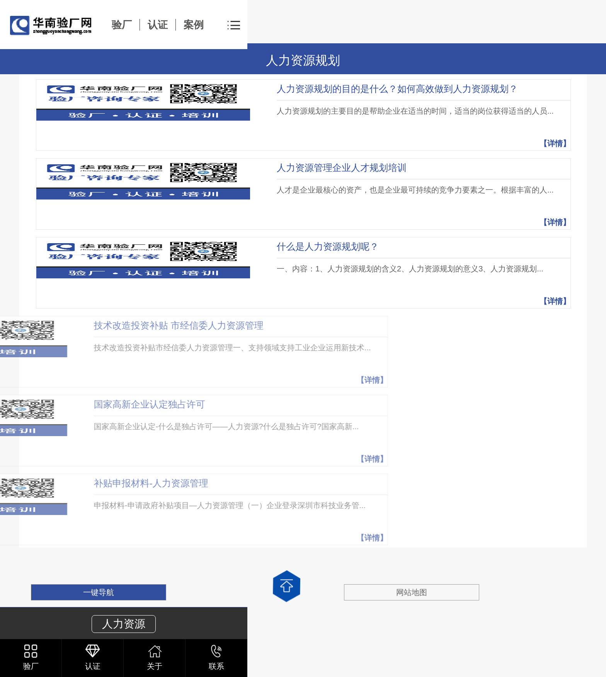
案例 (194, 25)
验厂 (122, 25)
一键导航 (98, 592)
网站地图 (411, 592)
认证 (158, 25)
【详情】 (555, 143)
